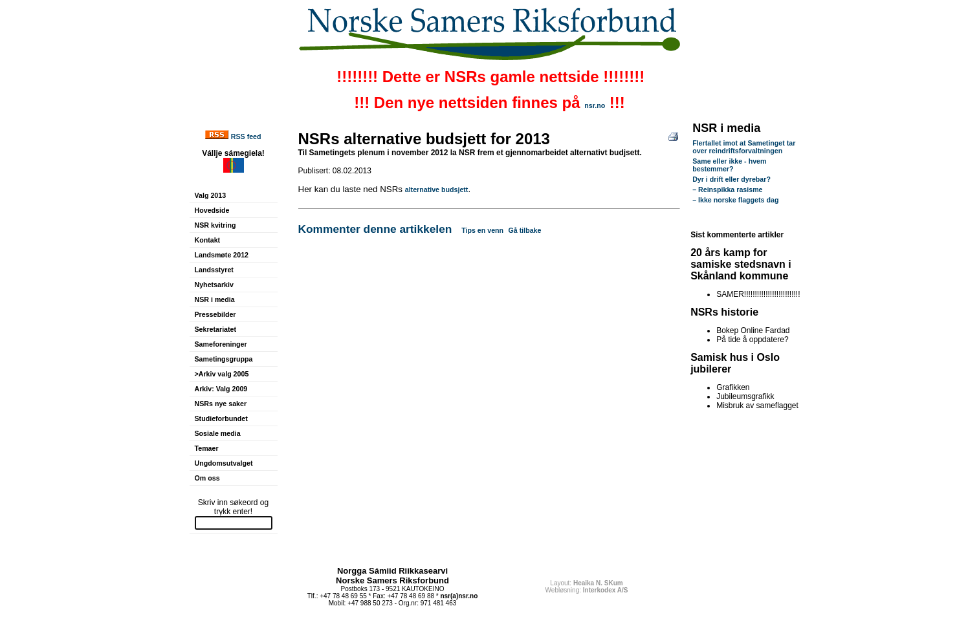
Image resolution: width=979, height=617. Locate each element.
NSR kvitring (215, 225)
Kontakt (208, 240)
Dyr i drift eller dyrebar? (731, 179)
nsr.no (594, 105)
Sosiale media (218, 433)
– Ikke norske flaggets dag (735, 200)
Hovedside (212, 210)
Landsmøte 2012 (222, 255)
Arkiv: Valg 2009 (221, 389)
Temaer (207, 448)
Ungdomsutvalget (224, 463)
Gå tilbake (525, 230)
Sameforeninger (221, 344)
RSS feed (246, 136)
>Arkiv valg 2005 (222, 374)
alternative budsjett (436, 189)
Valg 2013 (210, 195)
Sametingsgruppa (224, 359)
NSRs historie (724, 312)
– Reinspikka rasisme (727, 189)
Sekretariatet (216, 329)
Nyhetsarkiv (214, 284)
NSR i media (215, 299)
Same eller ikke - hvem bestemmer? (729, 165)
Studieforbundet (221, 418)
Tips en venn (482, 230)
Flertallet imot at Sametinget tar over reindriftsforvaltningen (743, 147)
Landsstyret (214, 270)
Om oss (207, 478)
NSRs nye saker (221, 403)
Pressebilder (215, 314)
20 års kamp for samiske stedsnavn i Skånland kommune (740, 264)
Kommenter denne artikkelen (375, 228)
